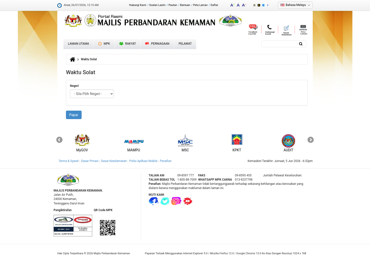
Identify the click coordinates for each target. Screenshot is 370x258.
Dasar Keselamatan (114, 161)
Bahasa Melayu (296, 5)
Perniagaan (157, 43)
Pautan (172, 5)
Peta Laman (200, 5)
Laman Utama (78, 43)
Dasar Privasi (89, 161)
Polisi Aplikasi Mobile (143, 161)
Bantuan (185, 5)
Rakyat (127, 43)
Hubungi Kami (137, 5)
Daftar (214, 5)
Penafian (166, 161)
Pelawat (185, 43)
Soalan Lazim (157, 5)
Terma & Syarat (69, 161)
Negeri (74, 86)
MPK (104, 43)
